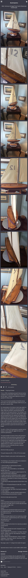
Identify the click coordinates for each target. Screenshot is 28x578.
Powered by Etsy (4, 575)
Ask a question (11, 387)
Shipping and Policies (11, 567)
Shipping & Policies (10, 390)
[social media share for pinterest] (6, 387)
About (5, 567)
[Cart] (26, 2)
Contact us (19, 567)
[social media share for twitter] (3, 387)
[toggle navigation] (1, 1)
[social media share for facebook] (1, 387)
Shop (2, 567)
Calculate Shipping (5, 380)
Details (2, 390)
